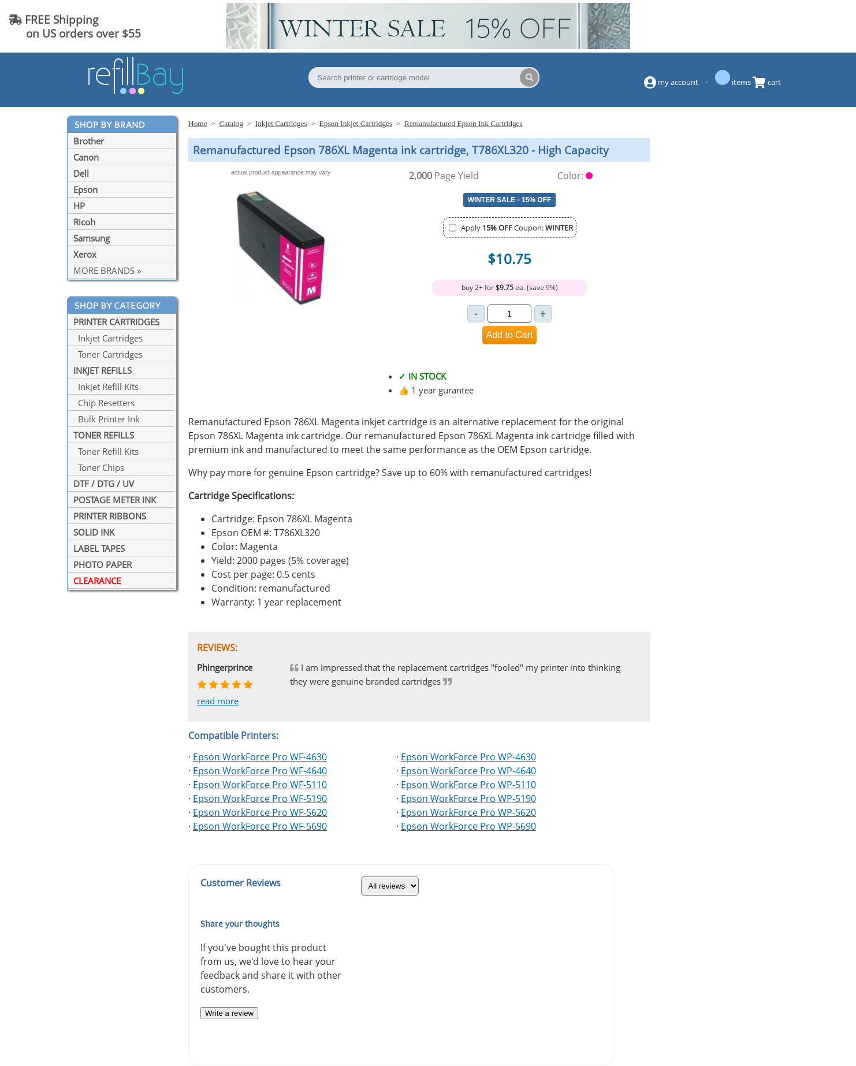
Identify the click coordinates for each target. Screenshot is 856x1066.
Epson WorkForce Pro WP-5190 (468, 798)
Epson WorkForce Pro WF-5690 (260, 826)
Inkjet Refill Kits (106, 386)
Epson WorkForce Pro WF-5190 (260, 798)
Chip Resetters (104, 402)
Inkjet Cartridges (108, 338)
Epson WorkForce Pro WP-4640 (468, 770)
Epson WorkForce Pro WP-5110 (468, 784)
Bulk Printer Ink (106, 419)
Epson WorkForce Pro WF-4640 (260, 770)
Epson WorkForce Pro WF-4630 (260, 757)
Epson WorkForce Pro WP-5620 (468, 812)
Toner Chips (98, 467)
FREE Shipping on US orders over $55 (75, 26)
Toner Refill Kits (106, 451)
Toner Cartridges (108, 354)
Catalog (231, 123)
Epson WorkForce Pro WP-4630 (468, 757)
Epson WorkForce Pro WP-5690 (468, 826)
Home (197, 123)
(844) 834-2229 (800, 26)
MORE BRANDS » (107, 270)
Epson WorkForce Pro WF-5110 (260, 784)
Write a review (229, 1013)
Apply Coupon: (517, 227)
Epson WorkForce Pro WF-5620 (260, 812)
